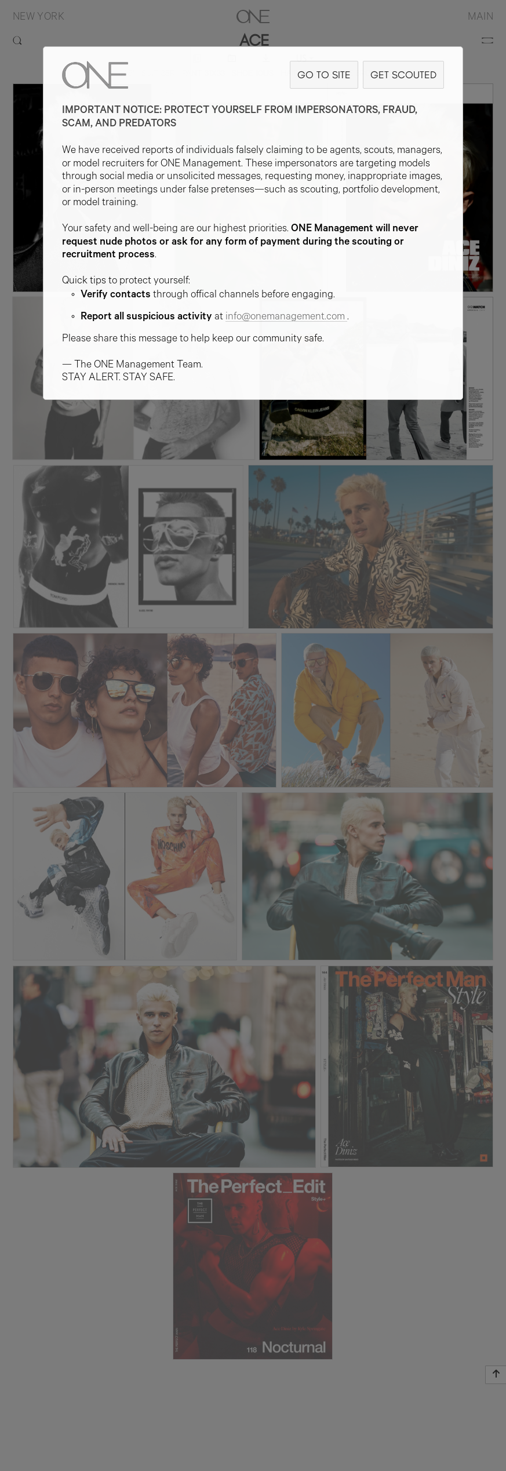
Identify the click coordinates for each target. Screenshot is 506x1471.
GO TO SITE (324, 74)
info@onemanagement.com (286, 317)
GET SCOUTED (403, 74)
